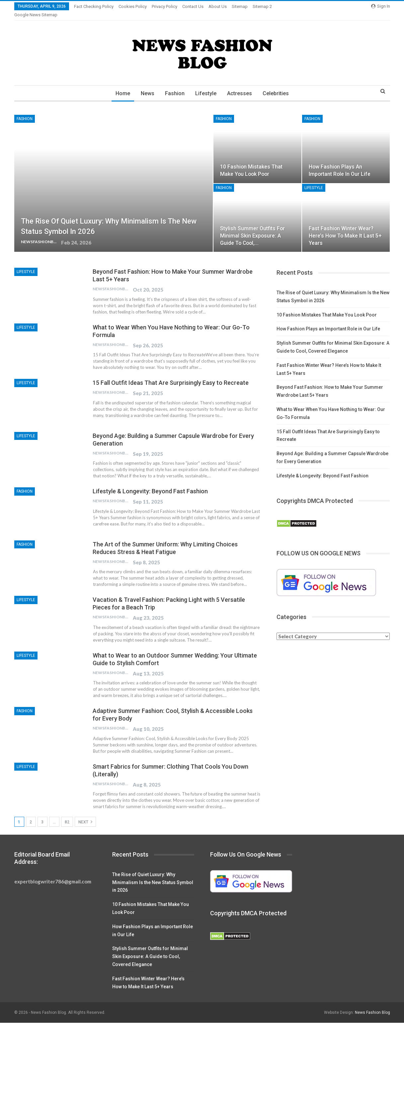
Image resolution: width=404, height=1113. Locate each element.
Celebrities (278, 85)
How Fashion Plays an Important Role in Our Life (328, 320)
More (259, 6)
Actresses (240, 85)
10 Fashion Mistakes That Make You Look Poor (327, 307)
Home (120, 85)
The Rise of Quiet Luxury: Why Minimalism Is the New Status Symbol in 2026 (152, 874)
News (146, 85)
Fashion (174, 85)
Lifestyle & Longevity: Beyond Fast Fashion (150, 483)
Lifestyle (206, 85)
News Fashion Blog (372, 1004)
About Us (217, 6)
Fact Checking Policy (94, 6)
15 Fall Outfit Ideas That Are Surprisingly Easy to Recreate (171, 374)
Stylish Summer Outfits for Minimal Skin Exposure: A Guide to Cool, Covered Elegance (150, 948)
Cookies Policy (133, 6)
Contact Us (192, 6)
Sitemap (240, 6)
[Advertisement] (199, 1063)
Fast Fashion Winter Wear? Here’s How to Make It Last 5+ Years (345, 227)
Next (85, 813)
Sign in (380, 6)
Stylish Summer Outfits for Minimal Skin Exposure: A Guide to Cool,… (252, 227)
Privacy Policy (164, 6)
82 (67, 814)
